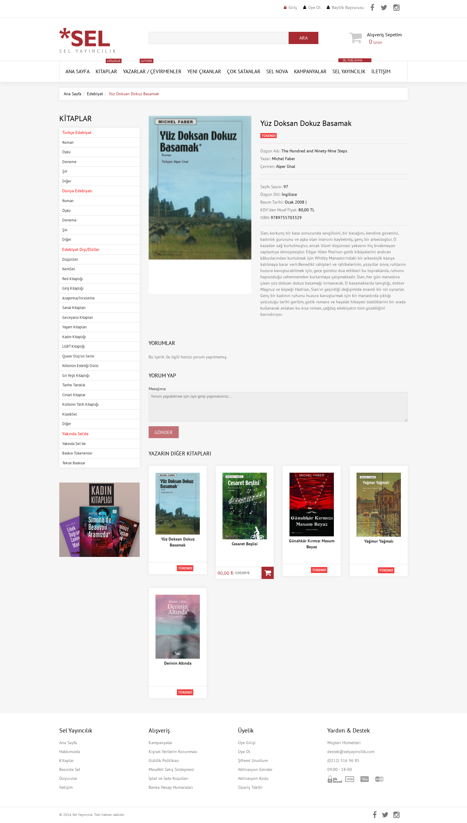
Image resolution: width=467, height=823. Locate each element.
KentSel (68, 268)
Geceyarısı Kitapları (77, 317)
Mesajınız (157, 388)
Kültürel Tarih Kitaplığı (80, 404)
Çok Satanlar (243, 71)
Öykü (66, 151)
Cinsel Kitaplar (73, 394)
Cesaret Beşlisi (245, 543)
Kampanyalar (310, 71)
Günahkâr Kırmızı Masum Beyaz (311, 543)
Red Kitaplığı (72, 278)
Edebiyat (95, 93)
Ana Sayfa (72, 93)
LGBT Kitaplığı (73, 346)
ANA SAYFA (78, 71)
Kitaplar (106, 71)
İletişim (380, 71)
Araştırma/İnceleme (78, 298)
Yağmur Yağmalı (378, 541)
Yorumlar (162, 343)
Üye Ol (314, 7)
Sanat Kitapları (73, 307)
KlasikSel (69, 414)
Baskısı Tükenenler (77, 453)
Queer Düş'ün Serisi (78, 356)
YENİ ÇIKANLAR (204, 71)
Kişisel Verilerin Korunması (173, 751)
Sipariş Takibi (250, 787)
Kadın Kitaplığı (74, 336)
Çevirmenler (165, 71)
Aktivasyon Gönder (255, 769)
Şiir (64, 171)
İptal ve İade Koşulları (169, 778)
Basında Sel (69, 769)
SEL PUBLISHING (352, 60)
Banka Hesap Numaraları (171, 787)
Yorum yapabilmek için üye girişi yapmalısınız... (278, 407)
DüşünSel (70, 259)
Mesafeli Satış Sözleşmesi (171, 769)
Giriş (293, 7)
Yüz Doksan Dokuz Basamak (177, 542)
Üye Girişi (247, 742)
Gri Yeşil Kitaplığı (75, 375)
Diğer (66, 181)
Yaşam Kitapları (74, 326)
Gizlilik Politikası (164, 760)
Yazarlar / (136, 71)
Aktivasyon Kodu (253, 778)
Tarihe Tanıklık (73, 385)
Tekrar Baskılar (73, 463)
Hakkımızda (69, 751)
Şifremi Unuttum (253, 760)
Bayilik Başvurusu (348, 7)
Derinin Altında (178, 663)
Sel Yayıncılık (348, 71)
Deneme (69, 161)
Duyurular (68, 778)
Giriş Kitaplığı (72, 288)
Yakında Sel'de (74, 443)
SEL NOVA (277, 71)
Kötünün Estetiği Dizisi (80, 365)
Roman (68, 142)
